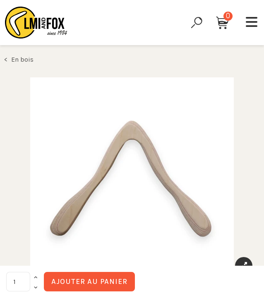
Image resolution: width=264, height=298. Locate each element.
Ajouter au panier (89, 281)
